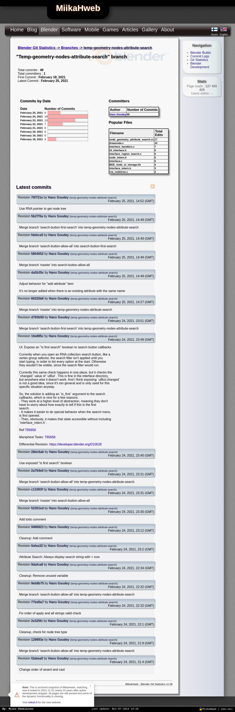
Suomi (214, 34)
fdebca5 (37, 235)
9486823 (37, 527)
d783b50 (37, 317)
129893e (37, 639)
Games (111, 29)
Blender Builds (200, 52)
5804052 (37, 253)
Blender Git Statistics (36, 48)
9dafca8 (37, 564)
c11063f (37, 489)
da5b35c (37, 272)
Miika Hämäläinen (21, 708)
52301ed (37, 508)
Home (17, 29)
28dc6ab (37, 452)
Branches (69, 48)
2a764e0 (37, 470)
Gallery (150, 29)
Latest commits (33, 187)
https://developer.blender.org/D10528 (75, 444)
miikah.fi (33, 702)
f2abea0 (37, 658)
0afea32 (37, 545)
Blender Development (199, 65)
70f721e (37, 197)
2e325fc (37, 621)
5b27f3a (37, 216)
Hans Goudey (117, 114)
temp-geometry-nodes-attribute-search (93, 197)
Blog (32, 29)
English (224, 34)
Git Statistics (199, 60)
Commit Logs (199, 56)
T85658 (30, 430)
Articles (130, 29)
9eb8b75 (37, 583)
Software (71, 29)
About (167, 29)
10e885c (37, 336)
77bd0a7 (37, 602)
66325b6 (37, 298)
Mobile (92, 29)
